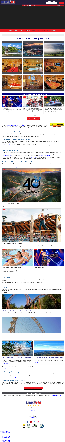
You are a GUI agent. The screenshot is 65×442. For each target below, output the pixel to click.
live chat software (20, 34)
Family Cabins (5, 369)
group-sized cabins (50, 156)
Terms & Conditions (59, 437)
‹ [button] (17, 95)
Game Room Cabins (6, 380)
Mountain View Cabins (7, 384)
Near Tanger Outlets (7, 420)
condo (25, 298)
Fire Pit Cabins (5, 378)
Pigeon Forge (38, 113)
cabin (22, 298)
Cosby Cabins (5, 400)
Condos (15, 30)
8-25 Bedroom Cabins (7, 367)
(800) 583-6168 (59, 7)
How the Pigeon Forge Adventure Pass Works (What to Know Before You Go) (27, 254)
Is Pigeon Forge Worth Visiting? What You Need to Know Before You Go (51, 254)
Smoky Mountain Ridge (7, 429)
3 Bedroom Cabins (6, 360)
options (29, 169)
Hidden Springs (5, 417)
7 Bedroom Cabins (6, 365)
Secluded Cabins (6, 390)
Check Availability (51, 1)
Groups (20, 30)
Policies (43, 30)
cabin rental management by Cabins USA (31, 323)
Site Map (41, 437)
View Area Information (21, 225)
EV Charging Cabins (6, 376)
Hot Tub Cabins (5, 381)
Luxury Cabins (5, 375)
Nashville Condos (6, 406)
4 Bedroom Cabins (6, 362)
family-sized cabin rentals (33, 154)
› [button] (62, 95)
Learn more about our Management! (25, 303)
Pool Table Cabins (6, 388)
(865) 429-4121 (40, 337)
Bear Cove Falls (5, 413)
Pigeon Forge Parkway (7, 422)
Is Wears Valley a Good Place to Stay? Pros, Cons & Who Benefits (52, 281)
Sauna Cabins (5, 392)
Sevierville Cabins (6, 404)
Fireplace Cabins (6, 379)
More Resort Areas (6, 432)
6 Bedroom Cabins (6, 364)
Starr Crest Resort (6, 430)
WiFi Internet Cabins (7, 394)
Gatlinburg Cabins (6, 401)
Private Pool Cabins (6, 389)
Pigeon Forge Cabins (7, 399)
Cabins (10, 30)
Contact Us (53, 30)
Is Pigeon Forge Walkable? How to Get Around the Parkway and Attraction (27, 281)
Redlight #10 (5, 423)
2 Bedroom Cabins (6, 359)
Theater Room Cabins (7, 393)
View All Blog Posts (20, 293)
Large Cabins (5, 371)
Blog (38, 30)
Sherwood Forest (6, 427)
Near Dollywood (6, 418)
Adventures (27, 30)
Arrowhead (4, 412)
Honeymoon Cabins (6, 368)
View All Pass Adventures (40, 106)
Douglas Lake (5, 416)
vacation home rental (34, 298)
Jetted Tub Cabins (6, 383)
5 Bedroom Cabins (6, 363)
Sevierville (44, 113)
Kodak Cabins (5, 402)
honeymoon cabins (39, 153)
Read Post (19, 261)
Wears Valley (21, 115)
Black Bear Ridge (6, 415)
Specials (33, 30)
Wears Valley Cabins (7, 405)
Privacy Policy (48, 437)
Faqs (48, 30)
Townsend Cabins (6, 408)
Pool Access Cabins (6, 387)
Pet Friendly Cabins (6, 385)
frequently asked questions (29, 109)
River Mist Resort (6, 425)
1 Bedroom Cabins (6, 358)
